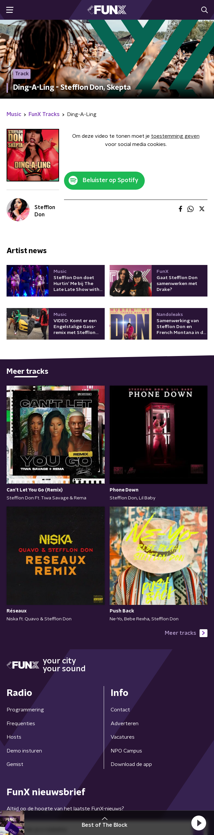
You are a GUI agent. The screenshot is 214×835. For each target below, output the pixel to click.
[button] (198, 822)
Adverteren (125, 723)
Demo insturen (24, 750)
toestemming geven (175, 136)
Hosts (14, 737)
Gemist (15, 764)
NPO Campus (126, 750)
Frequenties (21, 723)
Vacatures (123, 737)
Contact (120, 709)
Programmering (25, 709)
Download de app (131, 764)
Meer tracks (186, 633)
